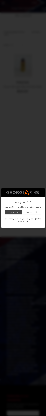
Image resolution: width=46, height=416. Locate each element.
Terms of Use (22, 221)
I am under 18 (31, 212)
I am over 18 (14, 212)
